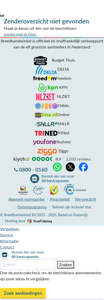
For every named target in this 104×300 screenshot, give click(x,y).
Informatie (9, 240)
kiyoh (22, 159)
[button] (2, 15)
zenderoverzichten (20, 34)
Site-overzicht (85, 199)
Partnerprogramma (32, 207)
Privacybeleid (60, 199)
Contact (7, 246)
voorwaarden (26, 199)
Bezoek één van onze (58, 178)
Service (6, 234)
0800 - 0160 (33, 170)
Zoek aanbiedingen (23, 293)
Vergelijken (9, 228)
